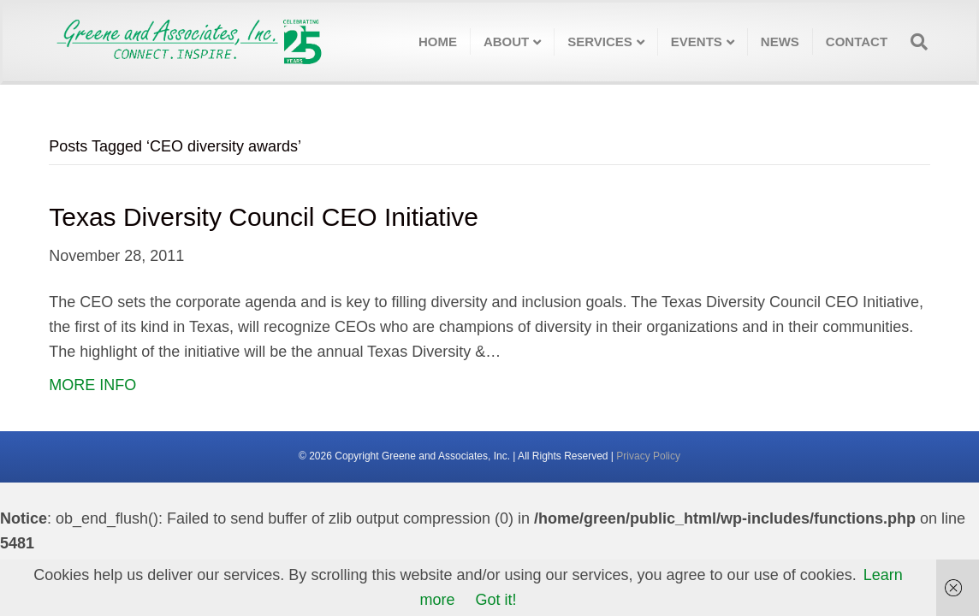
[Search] (914, 42)
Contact (856, 41)
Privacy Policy (648, 456)
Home (437, 41)
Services (599, 41)
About (506, 41)
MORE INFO (92, 385)
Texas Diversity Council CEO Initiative (263, 217)
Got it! (496, 599)
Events (696, 41)
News (780, 41)
